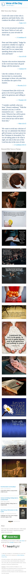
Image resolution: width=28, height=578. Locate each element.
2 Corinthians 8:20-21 (20, 145)
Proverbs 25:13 (22, 85)
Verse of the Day (14, 3)
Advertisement (16, 521)
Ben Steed (22, 540)
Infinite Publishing (20, 555)
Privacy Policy (4, 556)
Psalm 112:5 (22, 23)
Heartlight (12, 542)
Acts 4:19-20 (22, 56)
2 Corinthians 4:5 (21, 37)
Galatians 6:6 (22, 69)
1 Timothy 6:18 (22, 100)
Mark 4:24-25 (22, 123)
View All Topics (10, 5)
